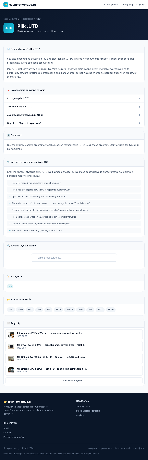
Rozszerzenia (26, 19)
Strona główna (111, 4)
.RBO (30, 309)
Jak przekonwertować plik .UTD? (74, 115)
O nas (6, 428)
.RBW (80, 309)
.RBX (90, 309)
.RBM (20, 309)
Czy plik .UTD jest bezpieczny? (74, 123)
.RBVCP (69, 309)
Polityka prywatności (13, 437)
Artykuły (140, 4)
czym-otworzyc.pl (19, 4)
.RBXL (100, 309)
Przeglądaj (127, 4)
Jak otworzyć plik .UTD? (74, 106)
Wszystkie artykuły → (74, 380)
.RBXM (111, 309)
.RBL (11, 309)
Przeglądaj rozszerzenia (88, 411)
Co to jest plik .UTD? (74, 98)
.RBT (48, 309)
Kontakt (7, 432)
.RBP (39, 309)
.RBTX (58, 309)
